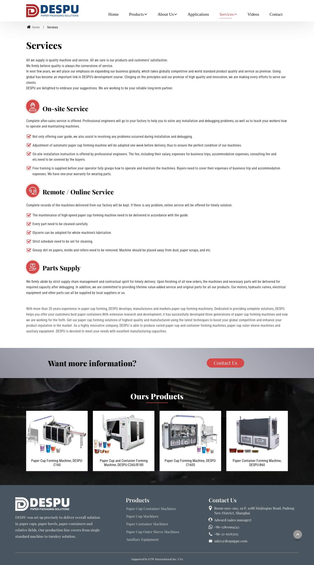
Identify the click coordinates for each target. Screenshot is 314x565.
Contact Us (223, 500)
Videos (253, 14)
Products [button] (136, 14)
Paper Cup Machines (142, 516)
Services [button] (226, 14)
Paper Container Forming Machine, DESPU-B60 (257, 463)
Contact (276, 14)
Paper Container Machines (147, 524)
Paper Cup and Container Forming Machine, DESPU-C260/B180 (124, 463)
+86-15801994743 (226, 527)
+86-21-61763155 (226, 534)
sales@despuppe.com (230, 541)
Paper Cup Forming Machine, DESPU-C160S (190, 463)
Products (137, 500)
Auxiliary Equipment (142, 539)
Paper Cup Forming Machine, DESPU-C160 (57, 463)
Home (113, 14)
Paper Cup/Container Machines (151, 508)
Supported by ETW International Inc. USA (157, 559)
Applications (198, 14)
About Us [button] (166, 14)
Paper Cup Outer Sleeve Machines (152, 531)
